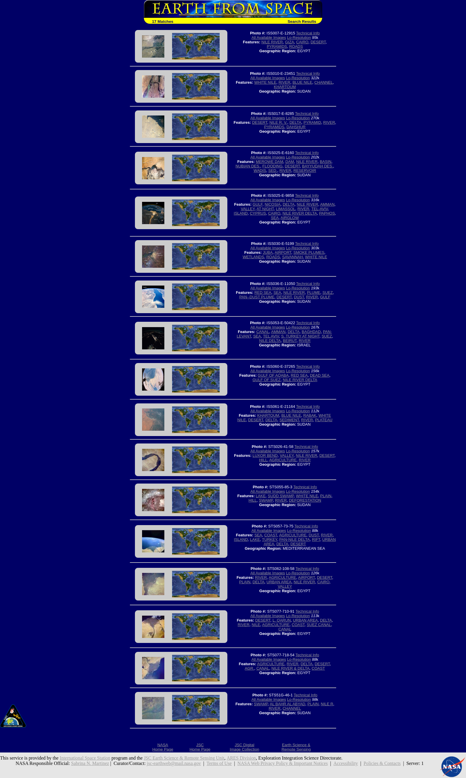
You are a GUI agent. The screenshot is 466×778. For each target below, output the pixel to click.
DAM (289, 161)
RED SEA (262, 292)
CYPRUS (258, 213)
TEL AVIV (271, 336)
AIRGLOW (290, 218)
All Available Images (268, 37)
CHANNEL (323, 82)
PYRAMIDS (277, 46)
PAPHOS (327, 213)
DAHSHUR (296, 127)
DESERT (318, 42)
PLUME (313, 292)
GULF (257, 204)
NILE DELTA (270, 340)
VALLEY (248, 209)
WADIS (260, 170)
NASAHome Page (162, 747)
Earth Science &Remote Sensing (296, 747)
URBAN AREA (279, 582)
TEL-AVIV (319, 209)
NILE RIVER (272, 42)
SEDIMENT (289, 420)
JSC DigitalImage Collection (244, 747)
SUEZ (327, 292)
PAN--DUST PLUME (256, 297)
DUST (299, 297)
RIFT (316, 539)
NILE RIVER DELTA (300, 213)
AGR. (249, 668)
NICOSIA (272, 204)
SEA (275, 218)
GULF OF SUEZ (267, 380)
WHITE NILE (265, 82)
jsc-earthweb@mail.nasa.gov (172, 763)
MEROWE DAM (269, 161)
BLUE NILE (302, 82)
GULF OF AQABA (273, 375)
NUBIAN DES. (248, 166)
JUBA (268, 252)
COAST (270, 535)
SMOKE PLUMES (308, 252)
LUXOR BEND (265, 455)
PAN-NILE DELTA (294, 539)
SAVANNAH (292, 257)
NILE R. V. (278, 122)
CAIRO (302, 42)
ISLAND (241, 213)
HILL (263, 460)
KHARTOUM (285, 87)
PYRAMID (312, 122)
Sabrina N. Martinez (88, 763)
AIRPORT (283, 252)
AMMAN (327, 204)
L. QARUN (282, 620)
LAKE (261, 496)
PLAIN (325, 496)
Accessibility (347, 763)
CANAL (262, 331)
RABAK (309, 415)
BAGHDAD (311, 331)
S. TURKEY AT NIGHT (300, 336)
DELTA (295, 122)
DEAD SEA (320, 375)
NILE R (327, 704)
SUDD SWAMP (281, 496)
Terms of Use (219, 763)
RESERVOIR (304, 170)
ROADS (296, 46)
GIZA (289, 42)
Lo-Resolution (299, 37)
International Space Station (85, 757)
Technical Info (308, 33)
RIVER (284, 82)
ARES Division (244, 757)
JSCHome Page (200, 747)
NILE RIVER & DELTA (290, 668)
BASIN (325, 161)
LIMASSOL (285, 209)
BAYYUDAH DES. (317, 166)
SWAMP (266, 500)
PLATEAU (323, 420)
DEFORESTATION (305, 500)
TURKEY (269, 539)
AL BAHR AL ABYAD (287, 704)
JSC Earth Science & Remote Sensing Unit (186, 757)
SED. (272, 170)
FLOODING (272, 166)
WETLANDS (253, 257)
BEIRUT (290, 340)
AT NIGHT (265, 209)
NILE (256, 624)
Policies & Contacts (384, 763)
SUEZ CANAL (319, 624)
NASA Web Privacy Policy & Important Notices (283, 763)
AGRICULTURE (283, 460)
